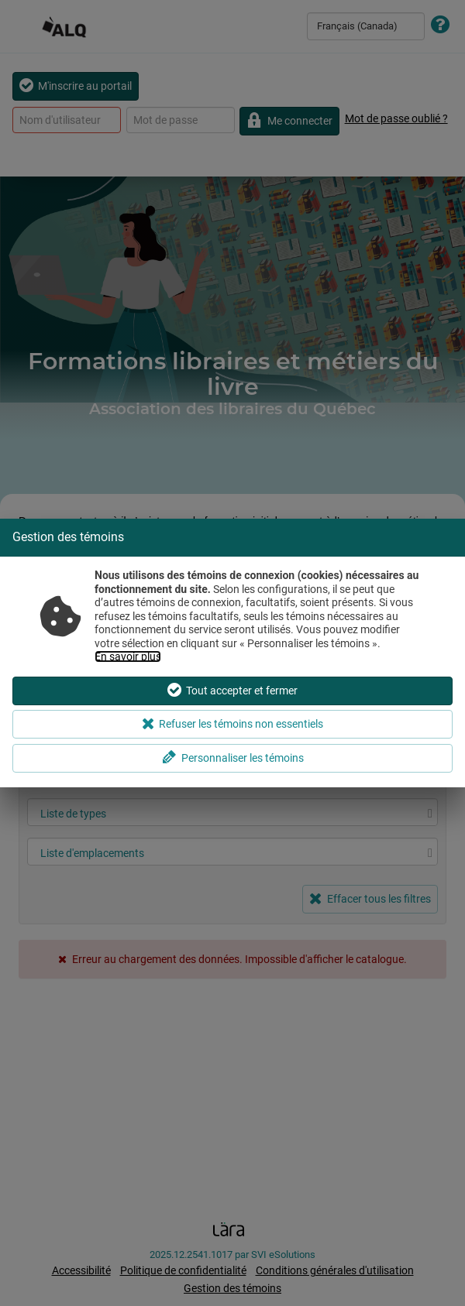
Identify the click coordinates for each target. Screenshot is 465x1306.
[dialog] (232, 653)
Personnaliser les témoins (233, 757)
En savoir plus (128, 656)
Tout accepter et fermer (232, 690)
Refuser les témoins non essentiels (233, 723)
